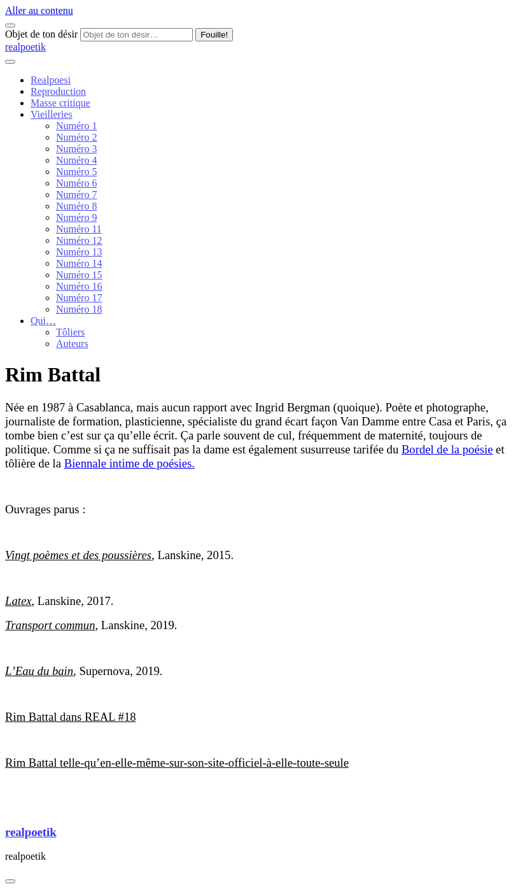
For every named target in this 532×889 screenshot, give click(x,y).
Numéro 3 (76, 148)
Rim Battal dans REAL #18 (70, 716)
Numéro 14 (79, 263)
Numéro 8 (76, 206)
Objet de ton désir (41, 34)
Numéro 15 (79, 274)
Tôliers (70, 332)
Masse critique (60, 102)
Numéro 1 (76, 125)
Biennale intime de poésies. (129, 463)
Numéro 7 (76, 194)
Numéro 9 (76, 217)
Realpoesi (51, 80)
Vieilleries (52, 114)
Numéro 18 (79, 309)
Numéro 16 (79, 286)
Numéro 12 (79, 240)
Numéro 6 (76, 183)
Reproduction (58, 91)
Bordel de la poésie (447, 449)
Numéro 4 (76, 160)
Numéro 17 (79, 297)
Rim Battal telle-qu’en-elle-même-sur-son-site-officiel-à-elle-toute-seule (177, 762)
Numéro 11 (79, 229)
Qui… (43, 320)
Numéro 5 (76, 171)
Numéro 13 (79, 251)
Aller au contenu (39, 10)
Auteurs (72, 343)
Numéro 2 (76, 137)
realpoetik (25, 46)
